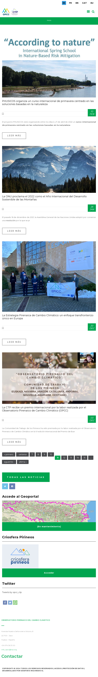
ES (64, 3)
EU (92, 3)
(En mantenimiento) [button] (49, 526)
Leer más (14, 135)
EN (77, 3)
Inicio (49, 20)
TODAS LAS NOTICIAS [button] (26, 477)
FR (70, 3)
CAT (84, 3)
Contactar (11, 656)
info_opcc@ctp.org (8, 650)
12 (64, 457)
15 (84, 457)
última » (23, 462)
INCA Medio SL (37, 671)
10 (51, 454)
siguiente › (9, 462)
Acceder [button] (49, 573)
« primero (8, 454)
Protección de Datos (73, 668)
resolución (10, 220)
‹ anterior (22, 454)
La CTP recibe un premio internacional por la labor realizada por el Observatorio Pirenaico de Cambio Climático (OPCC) (44, 409)
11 (57, 457)
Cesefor (25, 671)
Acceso (57, 668)
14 (78, 457)
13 (71, 457)
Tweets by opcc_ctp (12, 592)
